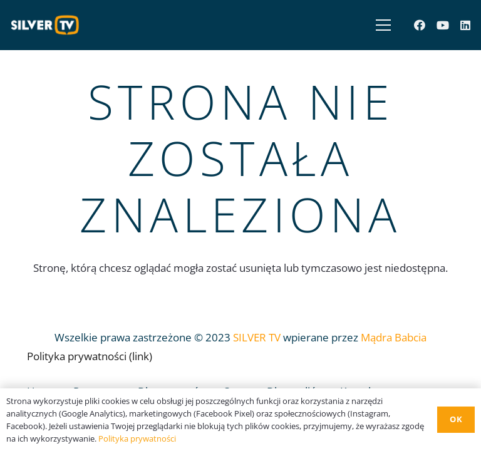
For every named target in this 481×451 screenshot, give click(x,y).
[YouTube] (443, 25)
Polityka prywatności (137, 438)
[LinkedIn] (465, 25)
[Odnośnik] (48, 25)
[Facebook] (419, 25)
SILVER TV (257, 337)
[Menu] (381, 25)
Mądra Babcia (394, 337)
